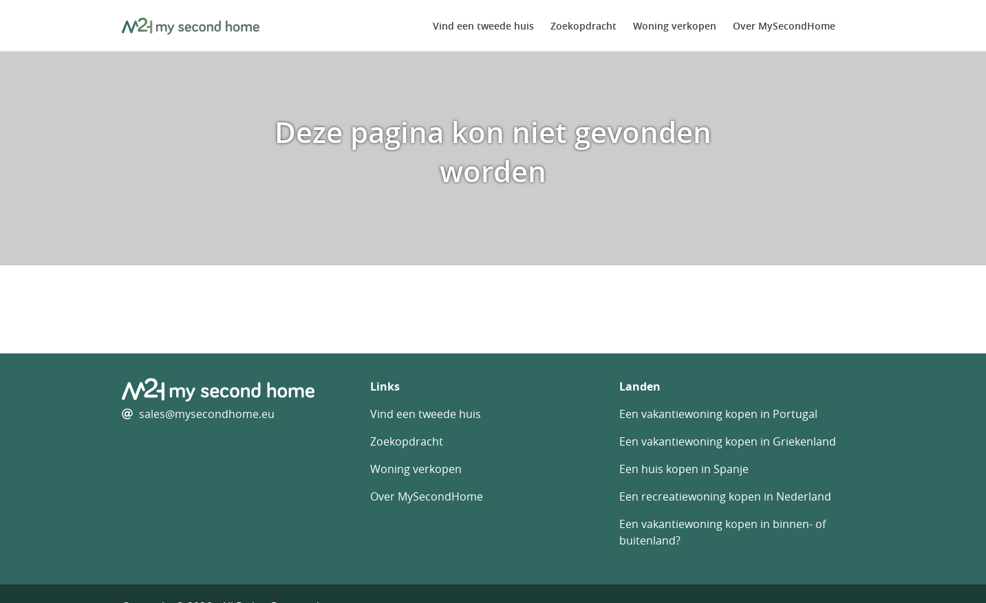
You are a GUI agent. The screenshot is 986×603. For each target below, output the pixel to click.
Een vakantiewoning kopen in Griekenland (727, 441)
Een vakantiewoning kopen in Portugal (718, 413)
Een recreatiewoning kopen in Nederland (725, 496)
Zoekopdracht (583, 25)
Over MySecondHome (784, 25)
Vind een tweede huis (483, 25)
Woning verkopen (674, 25)
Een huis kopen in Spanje (684, 468)
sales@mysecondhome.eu (207, 413)
